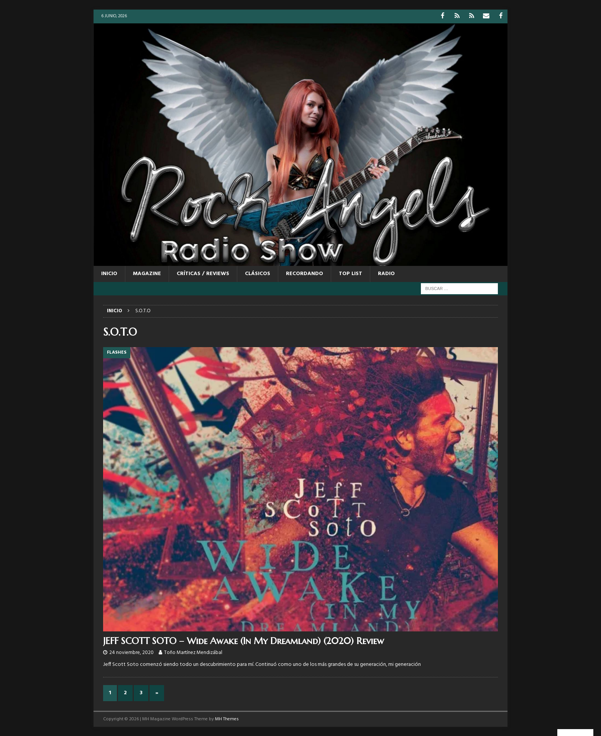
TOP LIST (350, 273)
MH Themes (227, 719)
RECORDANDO (304, 273)
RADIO (386, 273)
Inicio (109, 273)
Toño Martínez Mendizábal (193, 652)
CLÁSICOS (257, 273)
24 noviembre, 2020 (131, 652)
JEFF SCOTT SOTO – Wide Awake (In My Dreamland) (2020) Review (243, 640)
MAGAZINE (147, 273)
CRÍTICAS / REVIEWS (203, 273)
